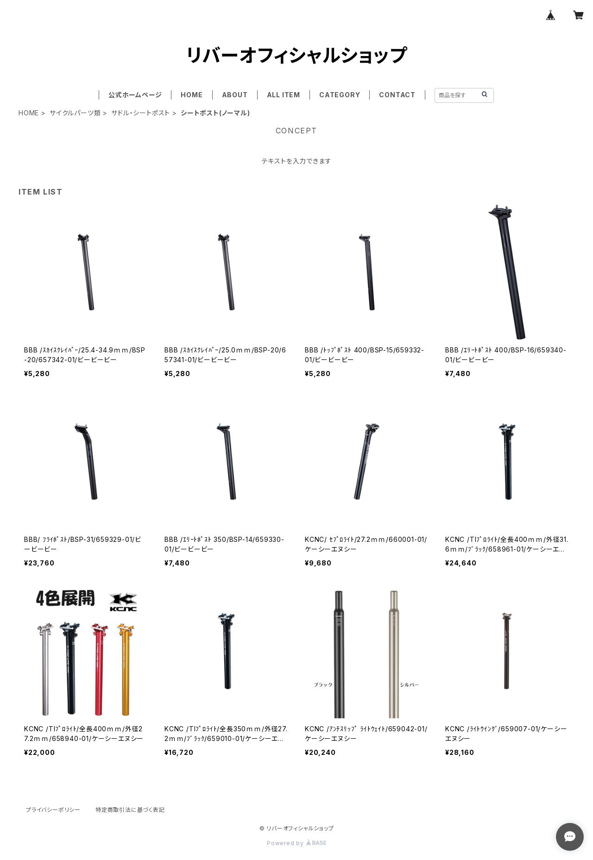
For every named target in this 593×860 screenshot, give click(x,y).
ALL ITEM (283, 95)
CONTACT (397, 95)
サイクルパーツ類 (75, 113)
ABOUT (235, 95)
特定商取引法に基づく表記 (130, 809)
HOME (191, 95)
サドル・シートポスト (140, 113)
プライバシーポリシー (53, 809)
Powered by (296, 843)
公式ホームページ (135, 95)
